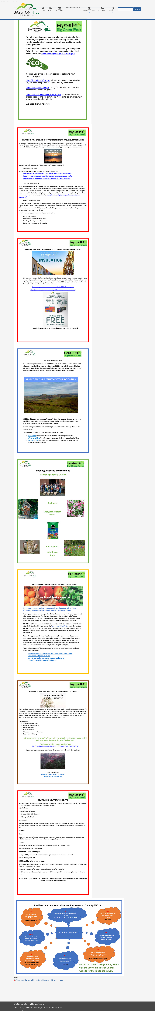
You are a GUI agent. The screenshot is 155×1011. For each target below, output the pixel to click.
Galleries (102, 9)
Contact (113, 9)
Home (43, 9)
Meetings (59, 9)
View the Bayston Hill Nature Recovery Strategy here (39, 995)
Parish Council (89, 9)
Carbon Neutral (73, 8)
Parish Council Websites (52, 1007)
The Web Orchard (32, 1007)
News (50, 9)
